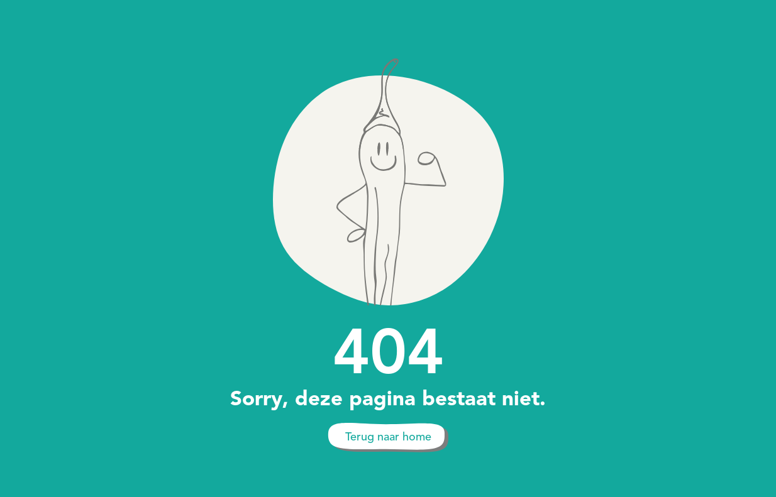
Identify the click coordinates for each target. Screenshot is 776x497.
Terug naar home (388, 437)
